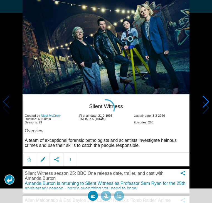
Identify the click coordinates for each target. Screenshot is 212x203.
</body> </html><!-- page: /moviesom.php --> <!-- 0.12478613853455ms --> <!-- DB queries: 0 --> (106, 101)
